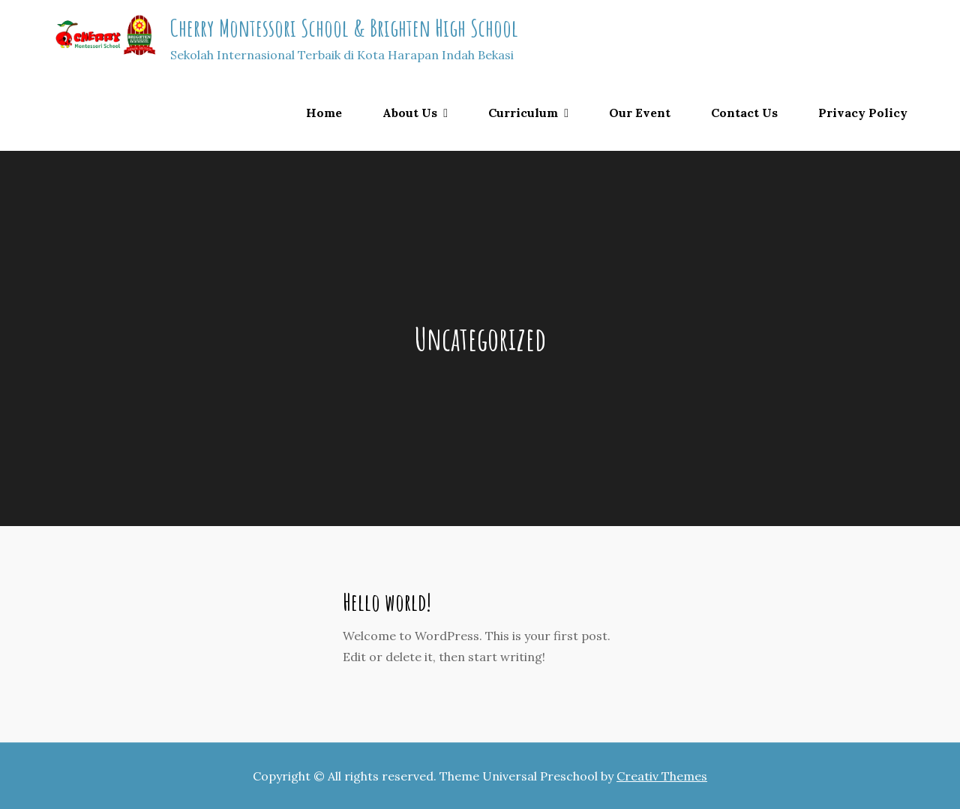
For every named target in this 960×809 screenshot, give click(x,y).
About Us (409, 112)
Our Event (639, 112)
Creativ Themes (661, 775)
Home (324, 112)
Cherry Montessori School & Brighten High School (344, 27)
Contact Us (744, 112)
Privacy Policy (863, 112)
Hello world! (387, 601)
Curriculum (523, 112)
